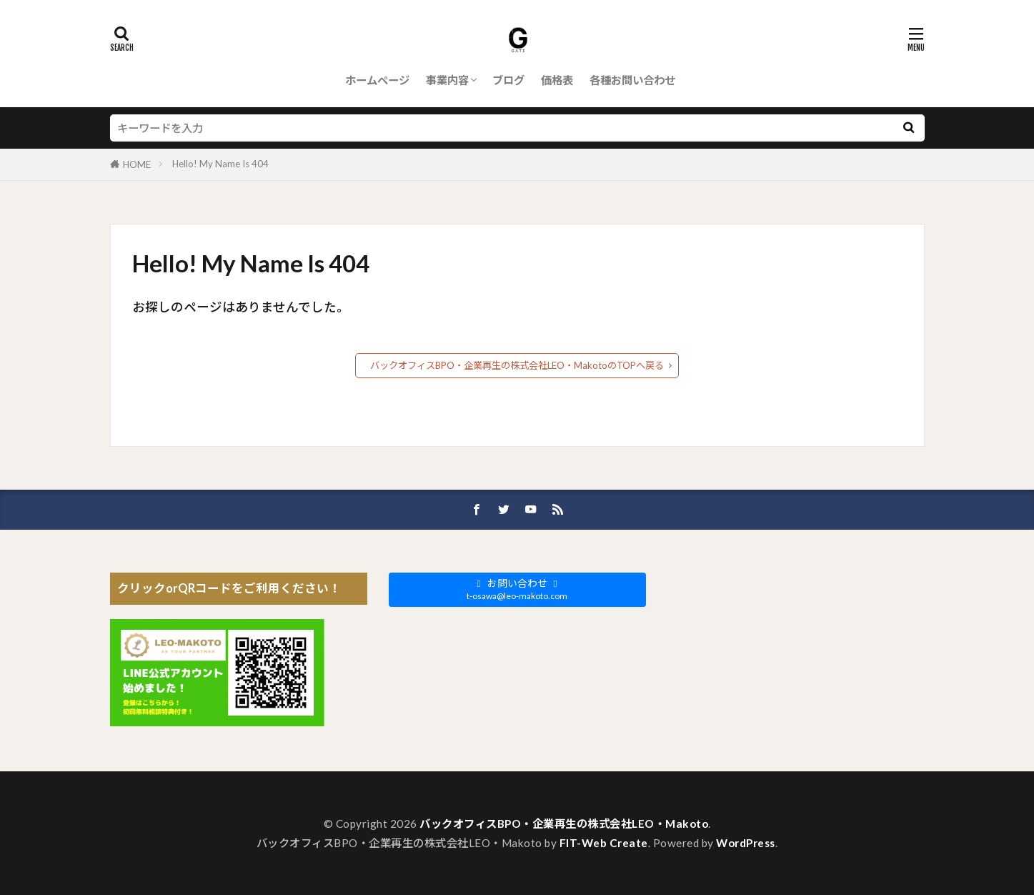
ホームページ (377, 80)
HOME (137, 164)
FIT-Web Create (604, 842)
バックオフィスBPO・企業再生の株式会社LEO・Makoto (563, 823)
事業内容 (447, 80)
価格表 (557, 80)
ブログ (508, 80)
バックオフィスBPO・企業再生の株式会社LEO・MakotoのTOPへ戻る (517, 365)
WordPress (745, 842)
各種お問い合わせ (632, 80)
